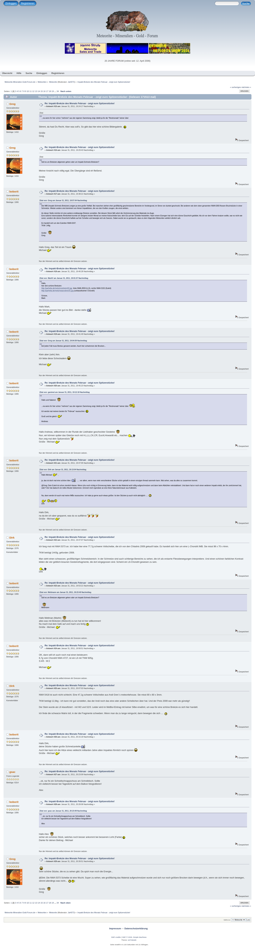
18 (50, 91)
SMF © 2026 (127, 937)
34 (57, 91)
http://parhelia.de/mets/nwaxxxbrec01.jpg (57, 291)
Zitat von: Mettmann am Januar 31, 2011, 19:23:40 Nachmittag (65, 592)
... (55, 91)
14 (39, 91)
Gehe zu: (227, 920)
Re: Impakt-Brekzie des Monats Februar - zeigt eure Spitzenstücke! (80, 103)
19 (53, 91)
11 (30, 91)
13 (36, 91)
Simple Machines (139, 937)
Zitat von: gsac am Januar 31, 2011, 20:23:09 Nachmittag (63, 811)
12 (33, 91)
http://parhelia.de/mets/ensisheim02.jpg (56, 288)
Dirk (12, 537)
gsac (12, 771)
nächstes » (246, 87)
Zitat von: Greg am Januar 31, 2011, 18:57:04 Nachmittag (63, 200)
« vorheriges (235, 87)
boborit (14, 191)
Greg (12, 103)
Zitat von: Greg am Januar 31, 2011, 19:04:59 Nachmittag (63, 341)
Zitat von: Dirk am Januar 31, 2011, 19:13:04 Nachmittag (62, 470)
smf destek (132, 940)
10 (28, 91)
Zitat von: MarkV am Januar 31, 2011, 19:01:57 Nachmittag (63, 278)
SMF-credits (116, 937)
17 (47, 91)
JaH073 (71, 82)
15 (42, 91)
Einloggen (10, 3)
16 (44, 91)
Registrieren (27, 3)
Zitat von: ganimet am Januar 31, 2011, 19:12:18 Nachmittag (64, 392)
